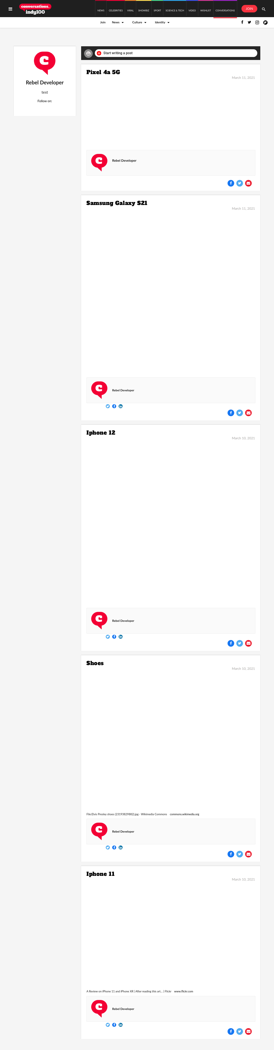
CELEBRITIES (116, 10)
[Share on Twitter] (239, 183)
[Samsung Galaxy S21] (170, 291)
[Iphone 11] (170, 933)
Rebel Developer (124, 160)
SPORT (157, 10)
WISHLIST (205, 10)
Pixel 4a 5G (103, 72)
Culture (137, 22)
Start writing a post (115, 53)
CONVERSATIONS (225, 10)
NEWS (100, 10)
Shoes (95, 663)
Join (103, 22)
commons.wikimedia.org (184, 814)
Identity (160, 22)
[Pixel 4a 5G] (170, 111)
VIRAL (130, 10)
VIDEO (192, 10)
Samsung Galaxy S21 (116, 203)
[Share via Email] (248, 183)
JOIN (249, 8)
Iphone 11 (100, 874)
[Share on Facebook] (231, 183)
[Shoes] (170, 740)
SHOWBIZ (143, 10)
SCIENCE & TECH (174, 10)
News (115, 22)
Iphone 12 (100, 432)
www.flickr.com (183, 991)
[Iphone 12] (170, 521)
